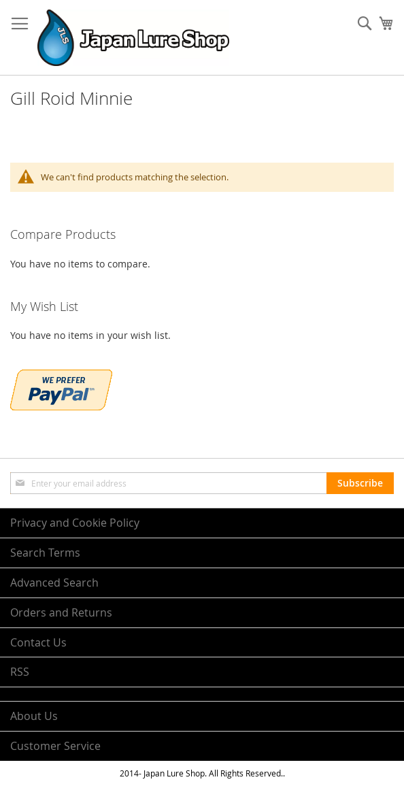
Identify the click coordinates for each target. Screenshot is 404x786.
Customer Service (55, 745)
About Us (34, 715)
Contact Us (38, 642)
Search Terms (45, 552)
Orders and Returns (61, 612)
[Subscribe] (360, 483)
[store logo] (133, 38)
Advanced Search (54, 582)
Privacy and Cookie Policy (74, 522)
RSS (19, 671)
